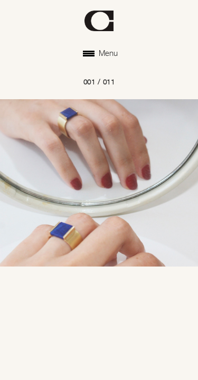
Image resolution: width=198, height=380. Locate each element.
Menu (100, 54)
